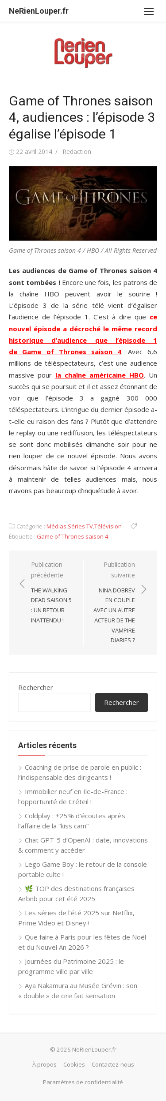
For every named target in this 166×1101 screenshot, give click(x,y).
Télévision (108, 526)
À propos (44, 1064)
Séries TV (80, 526)
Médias (56, 526)
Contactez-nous (113, 1064)
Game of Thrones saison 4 (72, 536)
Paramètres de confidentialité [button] (83, 1082)
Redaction (76, 151)
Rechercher (35, 687)
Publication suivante (114, 603)
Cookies (74, 1064)
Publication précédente (52, 592)
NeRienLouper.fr (39, 10)
